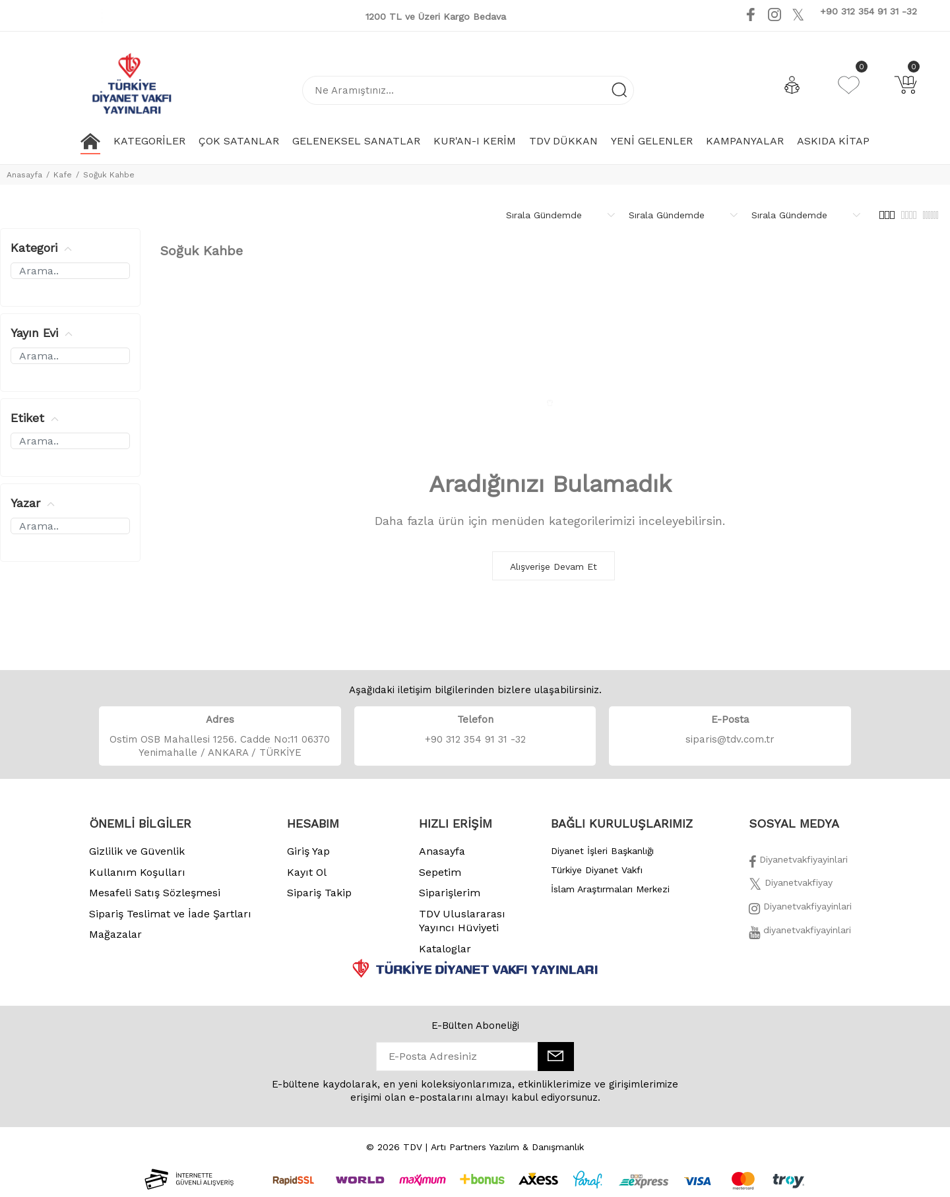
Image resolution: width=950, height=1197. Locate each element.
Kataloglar (445, 948)
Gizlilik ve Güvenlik (137, 851)
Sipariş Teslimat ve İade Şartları (170, 913)
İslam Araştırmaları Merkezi (610, 889)
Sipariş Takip (319, 892)
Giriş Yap (308, 851)
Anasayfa (24, 174)
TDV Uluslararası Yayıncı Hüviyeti (462, 921)
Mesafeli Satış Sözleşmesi (154, 892)
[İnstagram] (800, 910)
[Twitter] (791, 886)
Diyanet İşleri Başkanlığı (602, 850)
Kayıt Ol (307, 872)
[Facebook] (798, 863)
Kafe (62, 174)
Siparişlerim (449, 892)
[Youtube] (814, 14)
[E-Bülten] (556, 1056)
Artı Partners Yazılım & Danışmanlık (507, 1147)
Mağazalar (115, 934)
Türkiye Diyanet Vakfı (597, 870)
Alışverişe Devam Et (553, 566)
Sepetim (440, 872)
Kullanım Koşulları (137, 872)
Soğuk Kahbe (109, 174)
